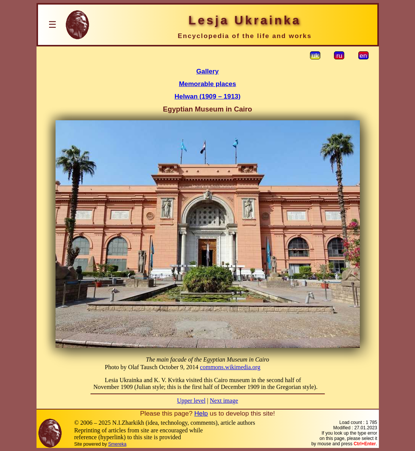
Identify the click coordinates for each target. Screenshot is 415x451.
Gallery (207, 71)
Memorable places (207, 84)
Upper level (191, 400)
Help (201, 413)
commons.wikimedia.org (230, 367)
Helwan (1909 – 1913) (207, 96)
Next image (224, 400)
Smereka (117, 444)
